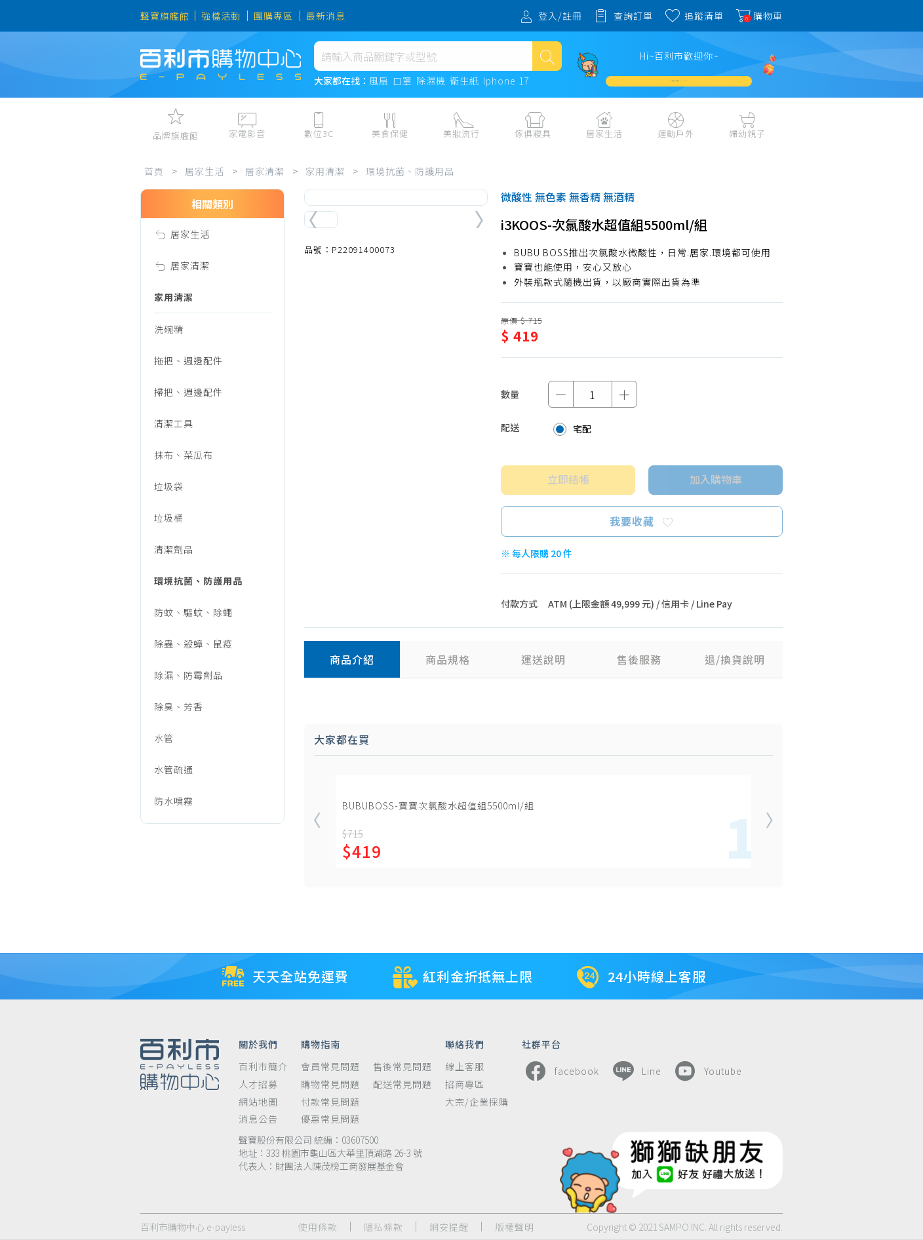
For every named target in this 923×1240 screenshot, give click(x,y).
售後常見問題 (402, 1066)
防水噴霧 (173, 800)
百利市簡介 (263, 1066)
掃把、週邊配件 (188, 391)
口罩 (402, 81)
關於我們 (258, 1043)
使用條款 (318, 1227)
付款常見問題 (330, 1102)
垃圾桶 (169, 517)
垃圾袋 (169, 486)
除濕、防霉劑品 (188, 675)
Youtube (706, 1071)
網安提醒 (449, 1227)
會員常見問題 (330, 1066)
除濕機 (431, 81)
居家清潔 (265, 171)
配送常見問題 (402, 1084)
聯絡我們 (464, 1043)
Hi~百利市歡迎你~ (679, 55)
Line (635, 1071)
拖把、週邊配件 (188, 360)
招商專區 (464, 1084)
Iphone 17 (506, 81)
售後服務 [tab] (639, 659)
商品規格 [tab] (447, 659)
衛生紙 (464, 81)
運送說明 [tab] (543, 659)
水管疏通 (173, 769)
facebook (560, 1071)
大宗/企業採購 (477, 1102)
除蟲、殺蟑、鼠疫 (193, 643)
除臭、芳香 (178, 706)
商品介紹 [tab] (352, 659)
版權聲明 (514, 1227)
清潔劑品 (173, 549)
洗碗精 (169, 329)
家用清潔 (325, 171)
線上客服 (464, 1066)
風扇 (379, 81)
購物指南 (320, 1043)
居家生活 (204, 171)
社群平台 (541, 1043)
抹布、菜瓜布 (183, 454)
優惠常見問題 (330, 1119)
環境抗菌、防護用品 (410, 171)
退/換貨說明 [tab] (735, 659)
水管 (164, 738)
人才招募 (258, 1084)
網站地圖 (258, 1102)
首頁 (154, 171)
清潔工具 (173, 423)
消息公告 (258, 1119)
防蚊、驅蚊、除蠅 (193, 612)
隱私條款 (383, 1227)
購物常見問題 (330, 1084)
